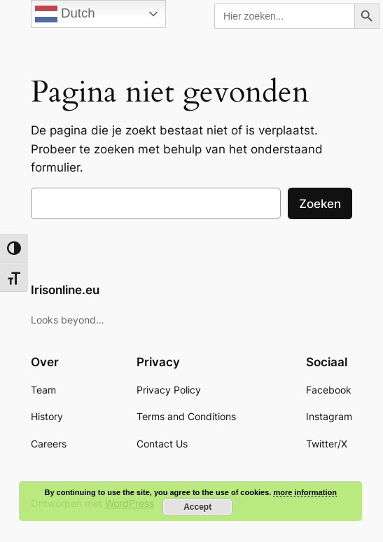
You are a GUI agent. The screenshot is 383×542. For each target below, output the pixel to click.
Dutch (65, 14)
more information (304, 492)
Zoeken (320, 204)
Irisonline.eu (65, 290)
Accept (197, 507)
